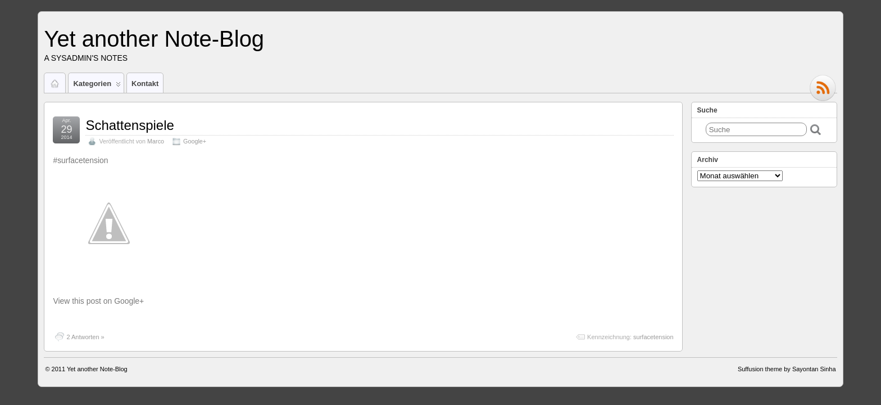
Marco (155, 141)
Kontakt (144, 83)
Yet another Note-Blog (154, 38)
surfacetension (653, 337)
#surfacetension (80, 160)
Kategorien (97, 86)
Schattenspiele (129, 125)
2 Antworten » (85, 337)
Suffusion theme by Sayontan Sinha (787, 369)
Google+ (194, 141)
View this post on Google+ (98, 300)
